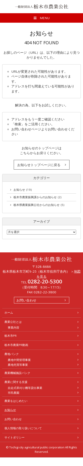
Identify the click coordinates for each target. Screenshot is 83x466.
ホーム (8, 312)
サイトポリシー (14, 437)
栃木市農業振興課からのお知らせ (38, 197)
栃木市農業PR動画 (16, 345)
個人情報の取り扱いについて (23, 428)
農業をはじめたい (15, 401)
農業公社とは (13, 322)
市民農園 (13, 393)
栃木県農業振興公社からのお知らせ (39, 205)
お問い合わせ (26, 300)
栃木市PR (10, 336)
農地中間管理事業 (19, 360)
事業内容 (13, 327)
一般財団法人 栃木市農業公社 (41, 6)
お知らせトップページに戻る (38, 165)
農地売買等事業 (18, 365)
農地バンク (11, 354)
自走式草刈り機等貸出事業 (25, 388)
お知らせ (23, 190)
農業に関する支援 (15, 382)
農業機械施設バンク (17, 373)
